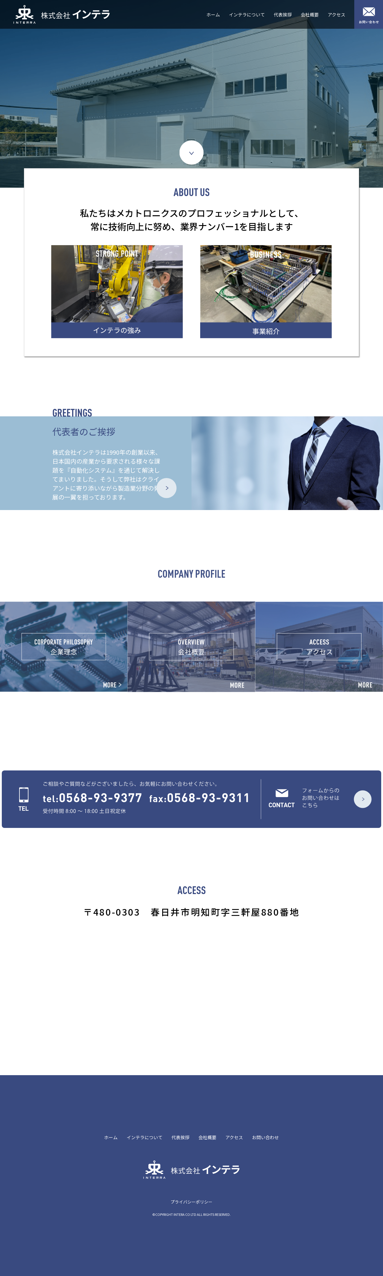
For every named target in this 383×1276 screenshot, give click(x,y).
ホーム (213, 14)
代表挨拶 (283, 14)
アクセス (336, 14)
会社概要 (310, 14)
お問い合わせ (265, 1137)
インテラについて (247, 14)
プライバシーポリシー (191, 1202)
